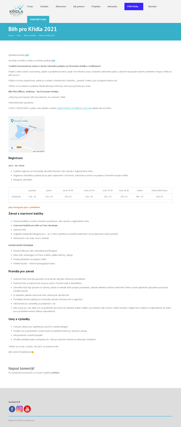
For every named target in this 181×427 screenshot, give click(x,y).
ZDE (27, 55)
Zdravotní (61, 6)
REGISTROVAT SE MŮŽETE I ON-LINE (74, 108)
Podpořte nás (38, 19)
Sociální (44, 6)
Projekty (96, 6)
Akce (19, 35)
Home (10, 35)
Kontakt (152, 6)
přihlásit (55, 372)
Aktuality (112, 6)
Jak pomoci (78, 6)
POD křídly (132, 6)
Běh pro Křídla (30, 35)
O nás (30, 6)
